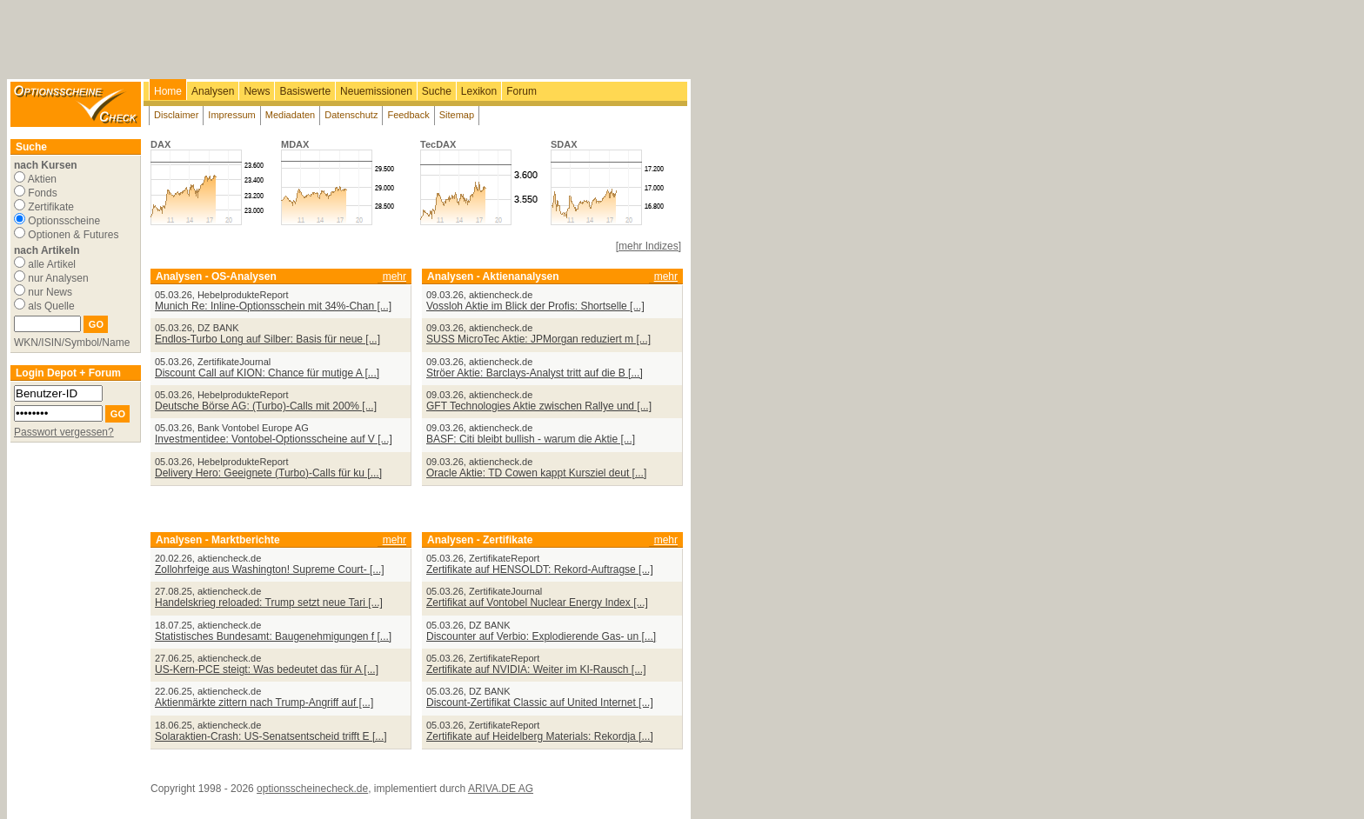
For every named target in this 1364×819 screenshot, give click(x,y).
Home (168, 91)
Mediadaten (290, 115)
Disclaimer (176, 115)
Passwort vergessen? (64, 432)
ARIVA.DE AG (500, 788)
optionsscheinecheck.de (312, 788)
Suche (436, 91)
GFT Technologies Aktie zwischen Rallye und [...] (539, 406)
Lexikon (479, 91)
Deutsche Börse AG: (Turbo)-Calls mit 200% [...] (266, 406)
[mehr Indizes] (648, 246)
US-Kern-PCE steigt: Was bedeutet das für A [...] (266, 669)
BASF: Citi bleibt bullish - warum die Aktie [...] (530, 439)
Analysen (212, 91)
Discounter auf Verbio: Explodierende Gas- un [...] (541, 636)
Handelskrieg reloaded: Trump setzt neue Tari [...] (269, 602)
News (257, 91)
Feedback (408, 115)
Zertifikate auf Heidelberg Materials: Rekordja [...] (539, 736)
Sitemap (456, 115)
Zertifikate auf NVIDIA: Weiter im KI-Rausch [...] (536, 669)
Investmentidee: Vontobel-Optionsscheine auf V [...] (273, 439)
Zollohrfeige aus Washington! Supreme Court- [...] (269, 569)
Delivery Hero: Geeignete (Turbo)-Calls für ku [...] (268, 473)
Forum (521, 91)
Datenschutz (351, 115)
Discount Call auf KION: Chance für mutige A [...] (267, 373)
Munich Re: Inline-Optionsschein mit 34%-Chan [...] (273, 306)
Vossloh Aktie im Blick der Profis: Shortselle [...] (535, 306)
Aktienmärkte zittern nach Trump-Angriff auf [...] (264, 702)
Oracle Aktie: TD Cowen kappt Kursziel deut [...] (536, 473)
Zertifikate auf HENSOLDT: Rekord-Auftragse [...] (539, 569)
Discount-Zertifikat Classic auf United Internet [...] (539, 702)
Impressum (231, 115)
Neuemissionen (376, 91)
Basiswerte (305, 91)
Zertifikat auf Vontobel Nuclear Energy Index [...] (537, 602)
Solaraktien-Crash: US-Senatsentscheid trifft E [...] (271, 736)
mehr (394, 276)
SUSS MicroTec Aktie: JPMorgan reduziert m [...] (538, 339)
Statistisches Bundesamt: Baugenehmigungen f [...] (273, 636)
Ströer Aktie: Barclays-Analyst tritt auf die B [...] (534, 373)
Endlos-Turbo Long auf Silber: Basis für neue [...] (267, 339)
